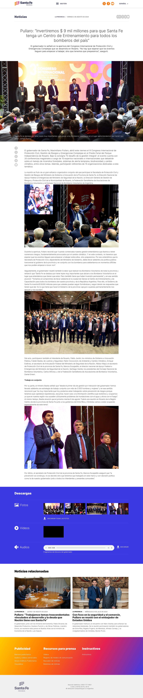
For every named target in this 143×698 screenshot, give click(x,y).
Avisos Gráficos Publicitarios (25, 660)
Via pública (18, 663)
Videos (46, 654)
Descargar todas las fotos (56, 518)
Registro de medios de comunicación (58, 657)
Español (122, 3)
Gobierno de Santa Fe (23, 3)
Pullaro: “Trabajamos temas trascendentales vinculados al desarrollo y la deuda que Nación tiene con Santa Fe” (41, 617)
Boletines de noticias (51, 663)
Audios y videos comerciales (25, 657)
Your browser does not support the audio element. (78, 547)
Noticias (20, 16)
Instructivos (86, 654)
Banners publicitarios (22, 654)
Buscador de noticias (51, 660)
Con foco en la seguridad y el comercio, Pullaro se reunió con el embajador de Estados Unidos (100, 615)
